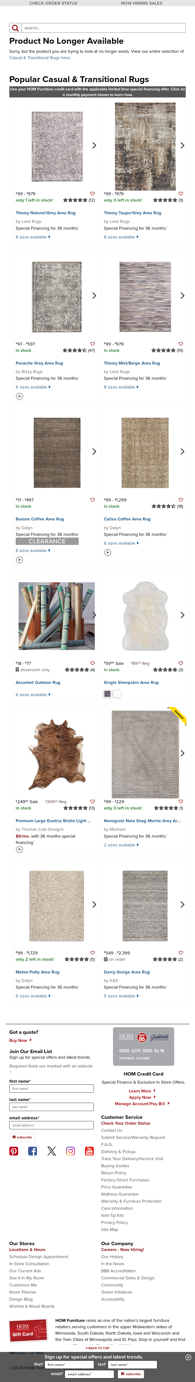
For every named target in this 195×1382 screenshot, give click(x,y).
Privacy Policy (114, 1222)
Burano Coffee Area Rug (40, 519)
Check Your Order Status (125, 1123)
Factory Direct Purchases (125, 1180)
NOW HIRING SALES (141, 3)
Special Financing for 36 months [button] (47, 228)
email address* (24, 1118)
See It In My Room (26, 1278)
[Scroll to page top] (97, 1348)
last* (127, 1364)
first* (64, 1364)
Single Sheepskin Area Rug (131, 682)
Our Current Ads (25, 1271)
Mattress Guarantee (120, 1194)
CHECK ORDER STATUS (53, 3)
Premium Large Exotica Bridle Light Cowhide (60, 821)
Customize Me (23, 1285)
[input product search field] (103, 28)
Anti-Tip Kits (112, 1215)
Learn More (140, 1091)
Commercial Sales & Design (128, 1278)
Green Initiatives (116, 1292)
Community (112, 1285)
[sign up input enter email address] (51, 1125)
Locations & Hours (27, 1249)
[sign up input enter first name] (51, 1088)
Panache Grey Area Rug (39, 363)
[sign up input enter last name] (51, 1107)
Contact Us (111, 1130)
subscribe (131, 1374)
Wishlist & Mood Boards (32, 1306)
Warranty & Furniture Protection (131, 1201)
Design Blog (21, 1299)
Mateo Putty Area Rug (38, 972)
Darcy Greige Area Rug (127, 972)
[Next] (94, 145)
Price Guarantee (116, 1187)
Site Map (109, 1229)
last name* (19, 1099)
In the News (112, 1264)
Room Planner (22, 1292)
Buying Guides (115, 1166)
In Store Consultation (29, 1264)
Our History (112, 1256)
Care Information (117, 1208)
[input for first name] (69, 1364)
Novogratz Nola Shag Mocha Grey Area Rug (147, 821)
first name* (20, 1081)
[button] (92, 194)
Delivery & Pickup (118, 1151)
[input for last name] (132, 1364)
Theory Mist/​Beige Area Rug (132, 363)
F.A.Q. (107, 1144)
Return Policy (113, 1173)
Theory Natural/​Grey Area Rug (46, 213)
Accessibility (113, 1299)
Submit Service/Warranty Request (133, 1137)
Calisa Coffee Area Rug (127, 519)
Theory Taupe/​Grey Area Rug (132, 213)
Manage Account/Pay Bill (140, 1104)
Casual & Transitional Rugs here (39, 57)
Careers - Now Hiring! (122, 1249)
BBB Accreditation (118, 1271)
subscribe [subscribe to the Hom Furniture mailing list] (22, 1137)
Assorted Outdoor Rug (38, 682)
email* (82, 1374)
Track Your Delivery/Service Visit (132, 1158)
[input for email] (89, 1374)
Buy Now (18, 1040)
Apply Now (140, 1097)
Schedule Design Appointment (38, 1256)
